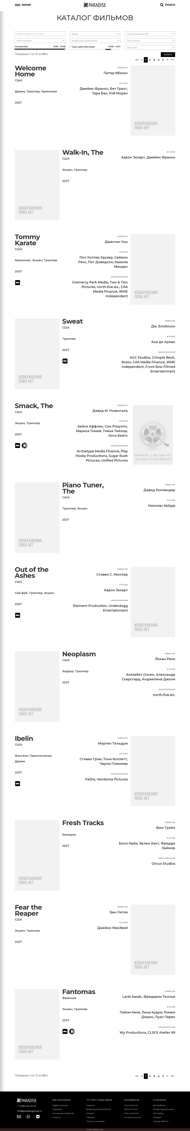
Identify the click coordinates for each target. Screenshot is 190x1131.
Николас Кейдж (161, 506)
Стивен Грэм (91, 759)
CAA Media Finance (149, 362)
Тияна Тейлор (115, 431)
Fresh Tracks (83, 823)
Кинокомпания (119, 277)
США (18, 80)
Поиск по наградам (95, 1121)
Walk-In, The (82, 152)
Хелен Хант (149, 843)
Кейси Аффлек (90, 426)
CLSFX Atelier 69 (161, 1033)
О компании (159, 1100)
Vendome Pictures (112, 779)
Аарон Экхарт (133, 157)
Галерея (157, 1117)
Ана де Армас (163, 342)
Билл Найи (128, 843)
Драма (20, 91)
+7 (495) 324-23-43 (26, 1106)
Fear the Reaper (28, 910)
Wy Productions (133, 1033)
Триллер (33, 91)
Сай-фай (21, 593)
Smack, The (34, 406)
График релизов (60, 1105)
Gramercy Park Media (90, 282)
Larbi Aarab (131, 997)
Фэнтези (21, 755)
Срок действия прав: (95, 46)
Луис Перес (165, 1017)
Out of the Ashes (32, 573)
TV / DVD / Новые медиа (99, 1100)
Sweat (72, 321)
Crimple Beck (163, 358)
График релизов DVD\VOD (98, 1109)
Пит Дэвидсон (100, 262)
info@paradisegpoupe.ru (29, 1111)
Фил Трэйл (165, 828)
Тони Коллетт (115, 759)
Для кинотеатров (61, 1100)
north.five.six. (108, 287)
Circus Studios (163, 864)
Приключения (40, 755)
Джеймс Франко (94, 89)
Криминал (49, 91)
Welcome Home (30, 71)
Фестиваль (158, 1113)
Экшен (67, 169)
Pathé (90, 779)
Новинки (90, 1105)
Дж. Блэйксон (163, 326)
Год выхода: (40, 46)
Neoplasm (79, 654)
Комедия (69, 834)
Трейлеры (57, 1109)
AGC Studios (140, 358)
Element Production (90, 606)
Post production (131, 1113)
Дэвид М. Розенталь (110, 411)
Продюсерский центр (163, 1109)
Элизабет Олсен (140, 675)
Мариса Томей (88, 431)
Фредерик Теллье (159, 997)
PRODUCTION (130, 1109)
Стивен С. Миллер (112, 574)
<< (136, 59)
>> (172, 59)
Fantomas (78, 992)
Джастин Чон (116, 242)
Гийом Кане (130, 1012)
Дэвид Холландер (159, 490)
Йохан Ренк (165, 659)
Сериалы (90, 1117)
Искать (168, 54)
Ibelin (24, 738)
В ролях (123, 83)
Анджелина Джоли (158, 679)
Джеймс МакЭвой (112, 928)
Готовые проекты (132, 1117)
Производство (132, 1100)
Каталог (90, 1113)
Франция (69, 998)
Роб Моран (118, 93)
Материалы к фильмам (63, 1113)
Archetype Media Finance (98, 451)
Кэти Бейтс (118, 436)
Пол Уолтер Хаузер (96, 257)
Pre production (131, 1105)
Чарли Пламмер (114, 764)
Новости (56, 1117)
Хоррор (68, 671)
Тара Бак (99, 93)
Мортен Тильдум (113, 743)
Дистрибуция (159, 1105)
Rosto (126, 362)
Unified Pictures (114, 460)
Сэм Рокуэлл (116, 426)
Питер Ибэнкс (116, 73)
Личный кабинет (161, 1121)
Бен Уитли (119, 912)
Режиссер (122, 68)
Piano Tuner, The (83, 488)
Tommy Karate (27, 240)
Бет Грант (118, 89)
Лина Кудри (152, 1012)
